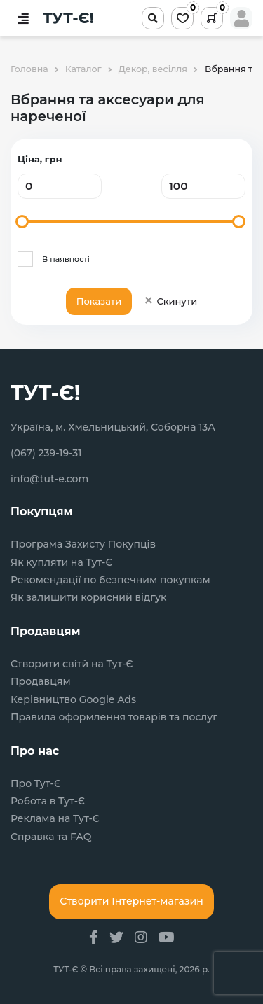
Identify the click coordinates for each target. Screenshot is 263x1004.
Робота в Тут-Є (48, 801)
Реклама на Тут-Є (55, 819)
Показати (98, 301)
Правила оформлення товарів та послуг (114, 717)
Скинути (170, 301)
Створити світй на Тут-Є (72, 664)
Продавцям (41, 681)
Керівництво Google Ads (73, 700)
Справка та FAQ (51, 837)
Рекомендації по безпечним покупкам (110, 580)
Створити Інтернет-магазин (131, 901)
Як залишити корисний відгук (88, 597)
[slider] (22, 221)
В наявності (66, 259)
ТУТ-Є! (68, 18)
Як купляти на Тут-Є (61, 562)
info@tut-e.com (49, 479)
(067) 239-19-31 (46, 453)
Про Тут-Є (36, 784)
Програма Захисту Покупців (83, 544)
